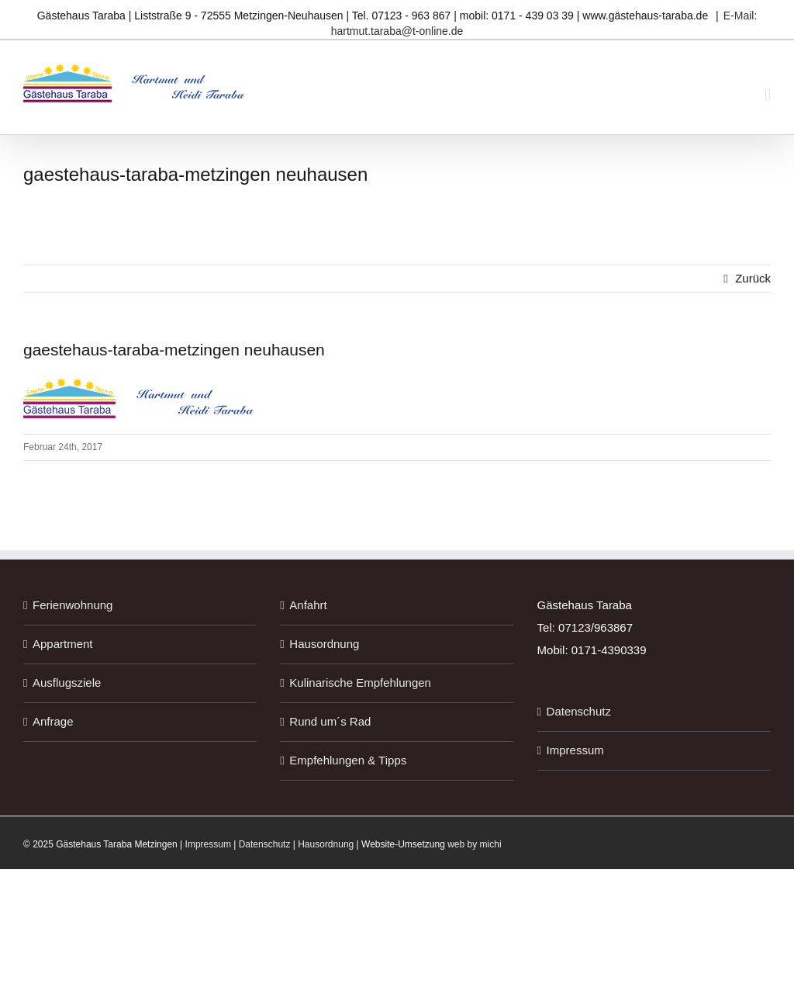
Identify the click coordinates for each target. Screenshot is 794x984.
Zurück (753, 278)
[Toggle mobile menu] (768, 95)
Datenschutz (579, 711)
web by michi (474, 844)
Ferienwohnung (72, 605)
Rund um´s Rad (330, 721)
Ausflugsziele (67, 682)
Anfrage (53, 721)
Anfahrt (307, 605)
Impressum (575, 750)
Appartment (63, 643)
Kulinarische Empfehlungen (360, 682)
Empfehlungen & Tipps (347, 760)
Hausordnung (324, 643)
